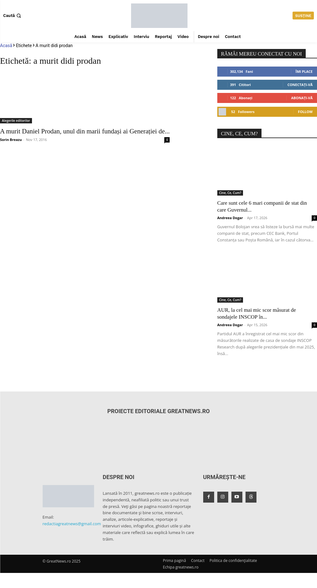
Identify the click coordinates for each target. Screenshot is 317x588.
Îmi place (304, 71)
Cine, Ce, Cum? (230, 193)
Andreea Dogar (230, 217)
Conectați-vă (300, 84)
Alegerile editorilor (16, 120)
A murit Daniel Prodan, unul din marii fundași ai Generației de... (85, 131)
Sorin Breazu (11, 139)
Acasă (6, 45)
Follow (305, 111)
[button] (13, 15)
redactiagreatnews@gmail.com (72, 523)
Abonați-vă (302, 97)
